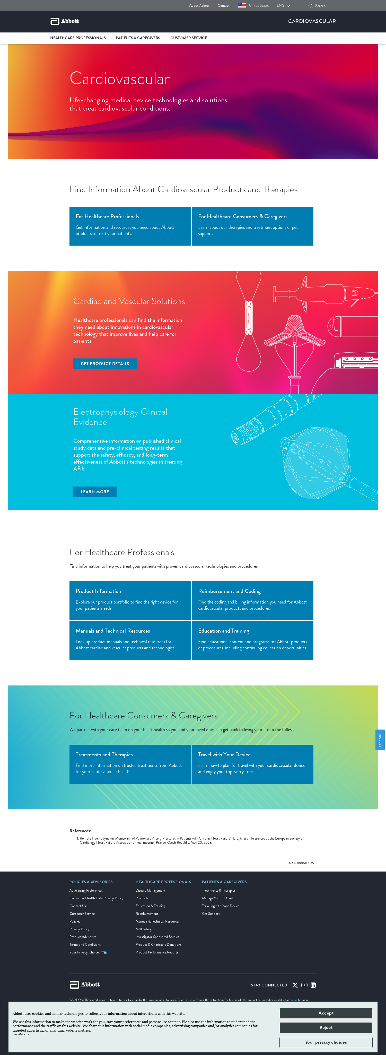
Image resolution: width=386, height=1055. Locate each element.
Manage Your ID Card (217, 898)
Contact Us (77, 905)
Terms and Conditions (85, 944)
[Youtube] (304, 986)
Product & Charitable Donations (158, 944)
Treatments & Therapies (218, 890)
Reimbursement (147, 913)
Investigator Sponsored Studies (157, 936)
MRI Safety (144, 929)
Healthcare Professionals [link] (78, 38)
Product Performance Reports (157, 952)
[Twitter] (295, 986)
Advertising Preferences (86, 890)
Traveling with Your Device (220, 905)
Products (142, 898)
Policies (74, 921)
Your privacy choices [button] (326, 1042)
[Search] (311, 6)
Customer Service (82, 913)
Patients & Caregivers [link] (138, 38)
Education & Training (150, 905)
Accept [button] (326, 1013)
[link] (91, 883)
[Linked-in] (313, 986)
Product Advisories (82, 936)
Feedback (380, 740)
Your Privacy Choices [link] (88, 952)
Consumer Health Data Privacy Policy (96, 898)
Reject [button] (326, 1028)
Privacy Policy (79, 929)
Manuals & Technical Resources (158, 921)
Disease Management (150, 890)
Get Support (211, 913)
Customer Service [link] (188, 38)
